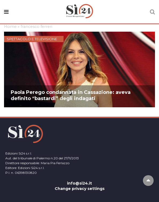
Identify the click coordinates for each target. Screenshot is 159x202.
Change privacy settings (80, 188)
